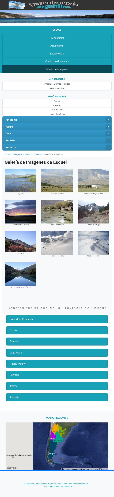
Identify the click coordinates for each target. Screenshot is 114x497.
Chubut (28, 154)
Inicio (7, 154)
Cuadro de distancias (57, 61)
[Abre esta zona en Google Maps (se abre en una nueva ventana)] (12, 468)
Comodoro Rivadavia (21, 319)
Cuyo (58, 133)
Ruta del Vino (57, 110)
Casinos (57, 105)
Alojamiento (57, 45)
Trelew (13, 386)
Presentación (57, 38)
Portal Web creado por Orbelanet (58, 487)
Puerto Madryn (18, 363)
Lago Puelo (16, 352)
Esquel (38, 154)
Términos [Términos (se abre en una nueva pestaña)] (103, 469)
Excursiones (57, 53)
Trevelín (14, 397)
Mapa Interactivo (57, 88)
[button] (53, 454)
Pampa (58, 126)
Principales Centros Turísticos (57, 84)
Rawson (14, 374)
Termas (57, 101)
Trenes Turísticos (57, 114)
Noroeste (58, 147)
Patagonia (58, 119)
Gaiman (14, 341)
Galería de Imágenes (57, 69)
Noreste (58, 140)
